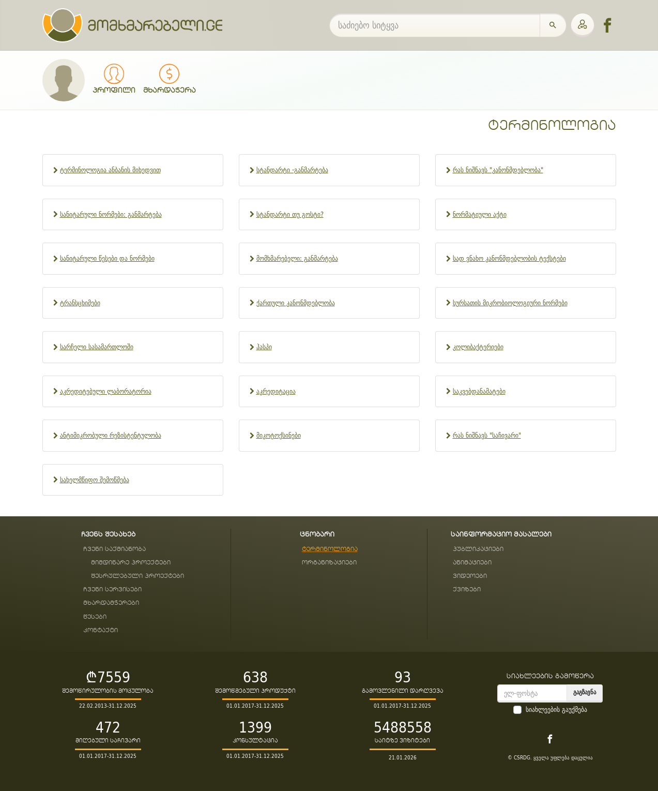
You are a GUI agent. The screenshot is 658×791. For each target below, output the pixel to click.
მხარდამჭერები (111, 603)
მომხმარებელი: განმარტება (297, 258)
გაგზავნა (584, 692)
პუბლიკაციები (478, 549)
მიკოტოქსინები (278, 435)
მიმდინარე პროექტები (131, 562)
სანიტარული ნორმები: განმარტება (111, 214)
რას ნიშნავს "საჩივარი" (487, 435)
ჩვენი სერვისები (112, 589)
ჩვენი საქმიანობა (114, 549)
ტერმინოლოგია (552, 126)
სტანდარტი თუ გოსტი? (290, 214)
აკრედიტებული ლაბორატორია (105, 391)
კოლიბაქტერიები (478, 346)
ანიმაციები (472, 562)
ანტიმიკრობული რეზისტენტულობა (110, 435)
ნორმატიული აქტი (480, 214)
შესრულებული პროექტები (137, 576)
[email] (532, 693)
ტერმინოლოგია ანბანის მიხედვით (110, 170)
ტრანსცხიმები (80, 302)
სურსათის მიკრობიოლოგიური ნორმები (510, 302)
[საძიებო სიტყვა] (434, 25)
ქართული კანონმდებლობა (295, 302)
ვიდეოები (470, 576)
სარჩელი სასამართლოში (96, 346)
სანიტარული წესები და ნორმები (107, 258)
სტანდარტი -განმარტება (292, 170)
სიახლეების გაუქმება (556, 710)
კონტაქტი (100, 630)
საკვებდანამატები (479, 391)
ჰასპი (264, 346)
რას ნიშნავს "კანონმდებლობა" (498, 170)
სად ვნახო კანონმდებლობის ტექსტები (509, 258)
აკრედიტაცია (276, 391)
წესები (94, 617)
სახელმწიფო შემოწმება (94, 479)
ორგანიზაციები (329, 562)
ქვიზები (467, 589)
